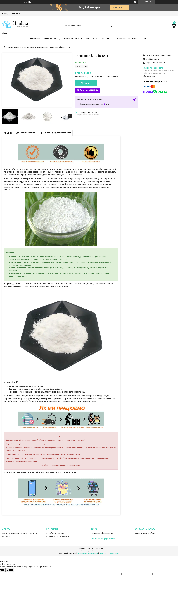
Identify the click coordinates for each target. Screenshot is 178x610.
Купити (87, 83)
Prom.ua (102, 548)
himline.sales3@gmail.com (102, 538)
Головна (35, 39)
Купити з (89, 90)
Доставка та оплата (70, 39)
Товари (48, 38)
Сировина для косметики (36, 47)
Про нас (105, 39)
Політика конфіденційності (110, 553)
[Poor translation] (10, 570)
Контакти (91, 39)
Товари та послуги (15, 47)
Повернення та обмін (125, 39)
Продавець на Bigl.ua (89, 551)
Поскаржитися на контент (87, 553)
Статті (144, 39)
